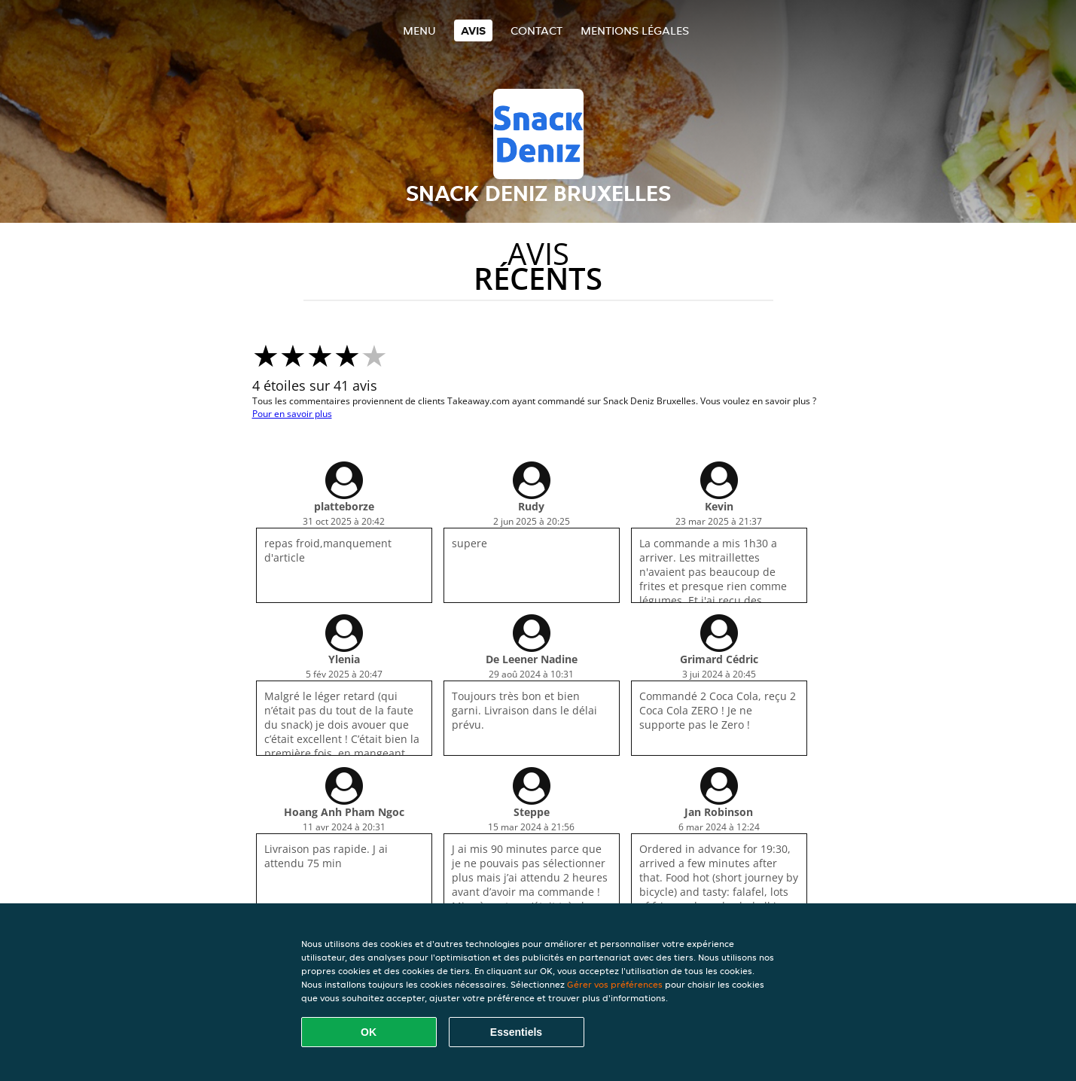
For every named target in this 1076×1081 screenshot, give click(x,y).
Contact (536, 30)
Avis (473, 30)
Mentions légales (635, 30)
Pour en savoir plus (292, 413)
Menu (419, 30)
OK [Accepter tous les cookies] (368, 1032)
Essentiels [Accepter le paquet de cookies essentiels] (516, 1032)
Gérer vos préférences (615, 984)
